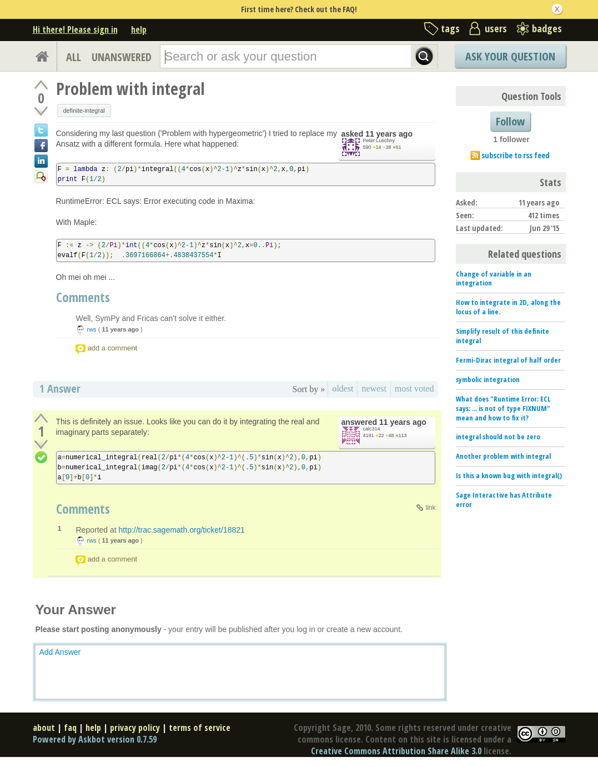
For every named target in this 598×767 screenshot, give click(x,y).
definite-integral (84, 110)
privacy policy (135, 727)
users (496, 28)
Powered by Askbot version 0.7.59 (95, 739)
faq (70, 727)
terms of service (199, 727)
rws (92, 329)
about (44, 727)
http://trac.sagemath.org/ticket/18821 (182, 529)
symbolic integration (488, 379)
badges (547, 28)
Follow (510, 121)
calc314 (371, 429)
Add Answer (60, 652)
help (139, 29)
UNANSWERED (122, 56)
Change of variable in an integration (493, 278)
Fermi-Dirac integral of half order (508, 360)
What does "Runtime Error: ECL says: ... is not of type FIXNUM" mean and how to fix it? (503, 408)
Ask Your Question (510, 56)
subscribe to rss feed (515, 155)
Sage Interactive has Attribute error (504, 499)
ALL (73, 56)
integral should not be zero (498, 437)
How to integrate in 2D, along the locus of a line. (508, 307)
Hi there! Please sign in (75, 29)
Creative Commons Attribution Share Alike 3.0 (396, 751)
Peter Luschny (379, 140)
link (430, 508)
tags (450, 28)
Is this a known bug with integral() (509, 475)
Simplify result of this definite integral (502, 335)
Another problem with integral (503, 456)
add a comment (113, 348)
